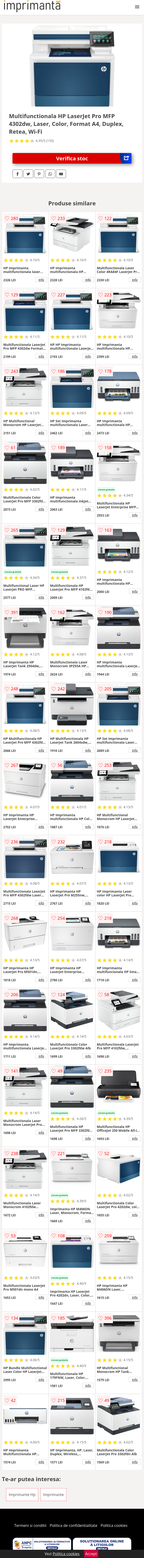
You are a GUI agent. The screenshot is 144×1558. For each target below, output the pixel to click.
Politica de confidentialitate (73, 1525)
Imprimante (53, 1494)
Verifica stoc (94, 158)
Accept (91, 1553)
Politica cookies (114, 1525)
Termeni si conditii (30, 1525)
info (41, 280)
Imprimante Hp (22, 1494)
